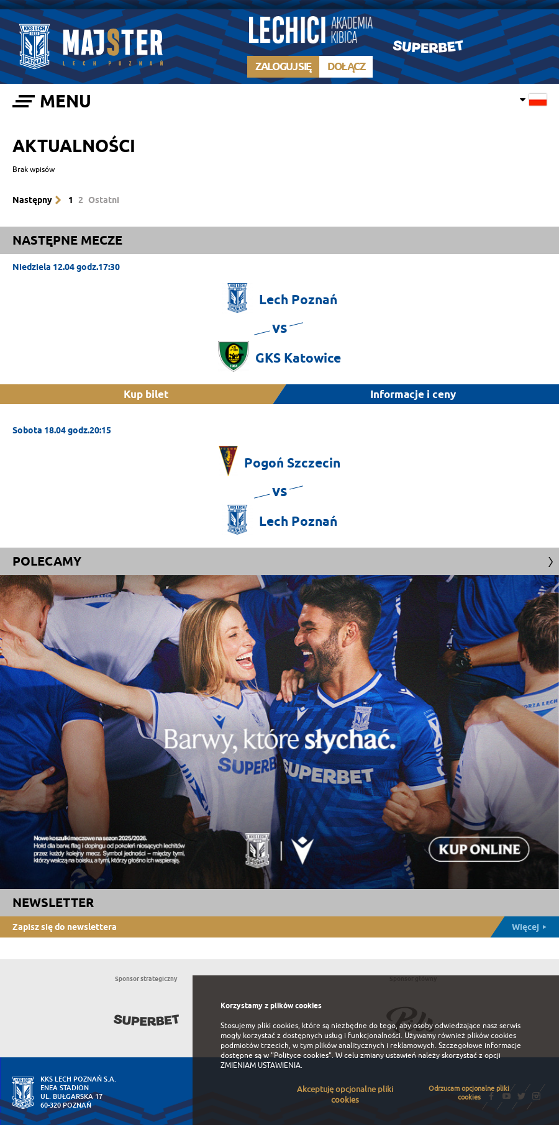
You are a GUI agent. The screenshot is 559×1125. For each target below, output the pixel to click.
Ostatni (103, 200)
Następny (32, 200)
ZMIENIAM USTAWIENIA (260, 1065)
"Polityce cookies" (301, 1055)
